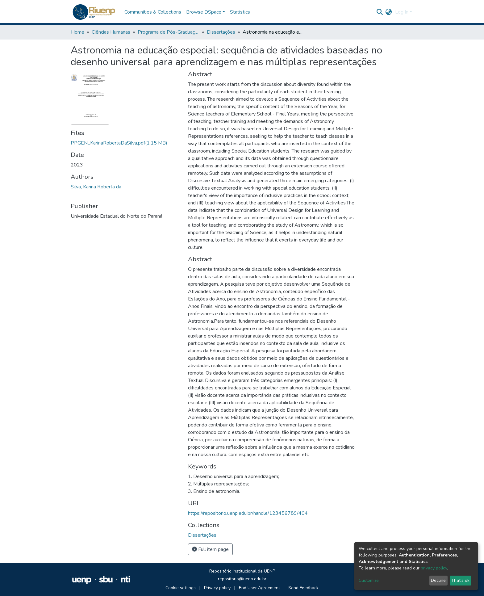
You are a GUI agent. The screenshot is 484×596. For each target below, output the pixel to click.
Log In (401, 12)
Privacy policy (217, 588)
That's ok (460, 580)
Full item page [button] (210, 549)
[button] (389, 12)
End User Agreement (259, 588)
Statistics (240, 12)
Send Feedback (303, 588)
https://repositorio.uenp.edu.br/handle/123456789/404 (248, 513)
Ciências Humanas (111, 32)
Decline (438, 580)
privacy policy (434, 568)
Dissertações (221, 32)
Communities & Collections (152, 12)
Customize (369, 580)
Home (77, 32)
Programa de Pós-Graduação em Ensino (168, 32)
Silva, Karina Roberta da (96, 186)
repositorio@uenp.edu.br (242, 579)
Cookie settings (180, 588)
